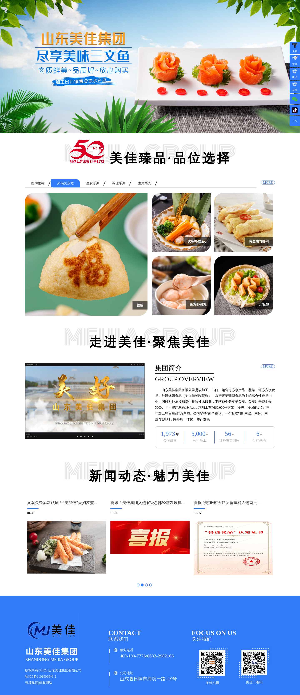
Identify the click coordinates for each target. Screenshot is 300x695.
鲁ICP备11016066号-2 (40, 676)
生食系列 (93, 183)
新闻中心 (176, 13)
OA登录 (252, 13)
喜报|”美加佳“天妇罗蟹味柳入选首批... (227, 502)
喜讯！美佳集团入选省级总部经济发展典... (147, 502)
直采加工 (159, 13)
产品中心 (141, 13)
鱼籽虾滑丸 (198, 304)
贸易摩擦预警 (198, 13)
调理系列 (118, 183)
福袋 (140, 305)
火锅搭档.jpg (197, 241)
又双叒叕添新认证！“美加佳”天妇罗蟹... (62, 502)
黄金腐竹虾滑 (259, 241)
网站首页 (106, 13)
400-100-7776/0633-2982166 (147, 655)
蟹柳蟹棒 (38, 183)
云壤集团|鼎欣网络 (38, 683)
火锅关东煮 (65, 183)
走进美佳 (124, 13)
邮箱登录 (235, 13)
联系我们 (218, 13)
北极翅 (264, 304)
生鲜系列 (144, 183)
